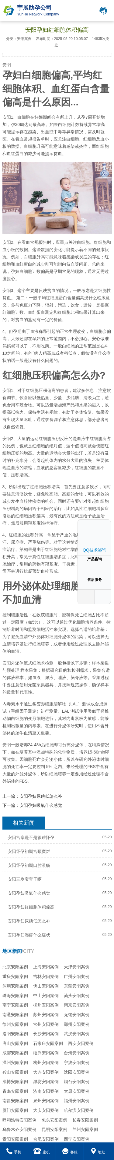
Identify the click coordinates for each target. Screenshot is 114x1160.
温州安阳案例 (15, 1062)
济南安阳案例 (46, 1091)
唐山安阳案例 (15, 1043)
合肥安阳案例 (46, 1139)
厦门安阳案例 (15, 1110)
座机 (41, 1152)
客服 (70, 1152)
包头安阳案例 (54, 1120)
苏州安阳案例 (46, 1014)
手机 (13, 1152)
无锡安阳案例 (76, 1014)
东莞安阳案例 (76, 985)
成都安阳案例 (15, 1052)
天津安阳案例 (76, 966)
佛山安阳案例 (46, 985)
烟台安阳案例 (76, 1081)
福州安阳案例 (76, 1100)
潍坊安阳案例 (46, 1081)
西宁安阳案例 (76, 1139)
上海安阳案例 (46, 966)
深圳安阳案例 (15, 985)
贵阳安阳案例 (15, 1139)
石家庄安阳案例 (48, 1043)
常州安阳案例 (46, 1024)
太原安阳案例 (76, 1091)
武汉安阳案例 (76, 1033)
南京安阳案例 (76, 1005)
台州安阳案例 (76, 1052)
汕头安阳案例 (76, 995)
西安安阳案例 (81, 1043)
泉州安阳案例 (46, 1100)
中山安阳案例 (46, 995)
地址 (97, 1152)
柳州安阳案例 (46, 1005)
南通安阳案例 (15, 1014)
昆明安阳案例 (54, 1129)
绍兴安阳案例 (46, 1052)
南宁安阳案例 (15, 1005)
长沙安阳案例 (46, 1033)
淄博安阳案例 (15, 1081)
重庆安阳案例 (15, 976)
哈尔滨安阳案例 (79, 1110)
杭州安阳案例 (46, 1062)
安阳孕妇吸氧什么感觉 (40, 805)
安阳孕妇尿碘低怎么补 (40, 796)
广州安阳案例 (76, 976)
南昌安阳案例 (15, 1100)
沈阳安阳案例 (76, 1072)
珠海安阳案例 (15, 995)
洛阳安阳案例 (15, 1033)
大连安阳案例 (46, 1072)
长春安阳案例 (85, 1120)
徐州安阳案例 (15, 1024)
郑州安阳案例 (76, 1024)
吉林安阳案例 (46, 976)
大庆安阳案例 (46, 1110)
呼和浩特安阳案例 (19, 1120)
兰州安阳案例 (85, 1129)
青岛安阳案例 (15, 1091)
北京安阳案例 (15, 966)
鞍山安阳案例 (15, 1072)
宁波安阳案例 (76, 1062)
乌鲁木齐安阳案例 (19, 1129)
